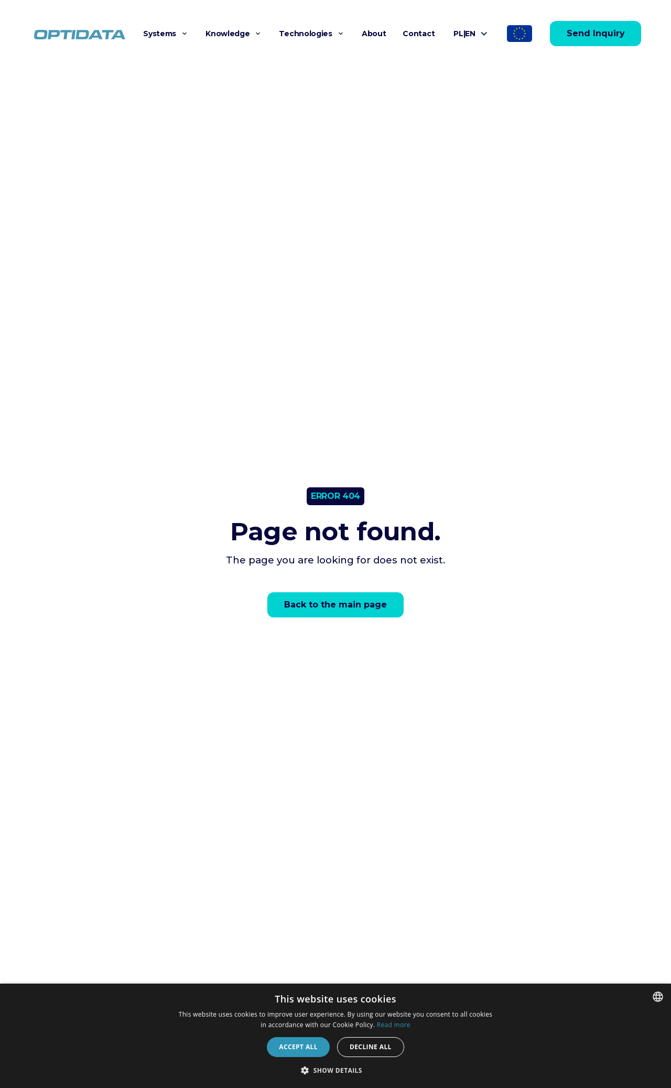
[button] (166, 33)
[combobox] (658, 996)
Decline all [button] (371, 1046)
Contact (419, 33)
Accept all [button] (298, 1046)
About (374, 33)
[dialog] (335, 1036)
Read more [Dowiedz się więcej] (393, 1024)
